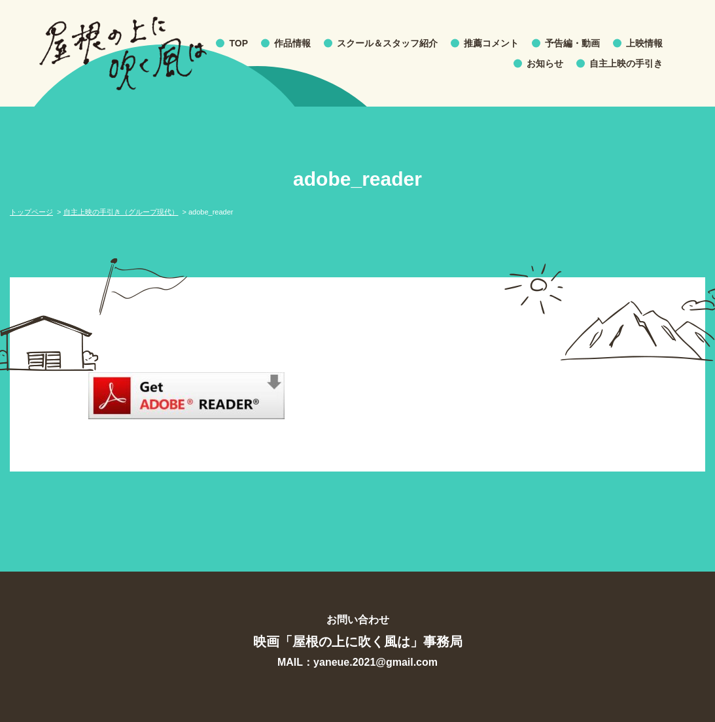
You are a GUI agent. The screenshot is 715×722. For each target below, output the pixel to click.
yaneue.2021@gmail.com (375, 662)
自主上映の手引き (626, 63)
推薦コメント (491, 43)
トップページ (31, 212)
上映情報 (644, 43)
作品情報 (292, 43)
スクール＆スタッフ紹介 (387, 43)
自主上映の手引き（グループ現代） (121, 212)
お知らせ (545, 63)
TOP (238, 43)
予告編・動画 (572, 43)
